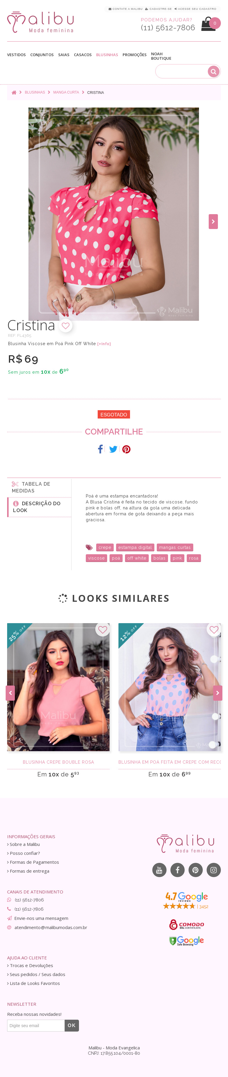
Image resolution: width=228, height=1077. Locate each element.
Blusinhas (107, 55)
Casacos (83, 55)
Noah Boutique (161, 56)
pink (177, 558)
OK (72, 1025)
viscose (96, 558)
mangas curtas (175, 547)
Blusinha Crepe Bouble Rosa (58, 762)
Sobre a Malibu (23, 844)
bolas (159, 558)
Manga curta (66, 92)
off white (136, 558)
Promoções (135, 55)
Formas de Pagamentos (33, 862)
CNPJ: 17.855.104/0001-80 (114, 1053)
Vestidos (16, 55)
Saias (63, 55)
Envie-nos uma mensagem (41, 918)
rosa (194, 558)
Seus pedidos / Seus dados (36, 974)
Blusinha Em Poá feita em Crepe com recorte (169, 762)
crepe (105, 547)
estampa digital (135, 547)
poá (116, 558)
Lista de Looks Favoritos (33, 983)
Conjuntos (42, 55)
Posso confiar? (23, 853)
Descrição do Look (37, 506)
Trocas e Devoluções (30, 965)
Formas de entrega (28, 871)
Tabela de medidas (31, 487)
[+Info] (104, 344)
